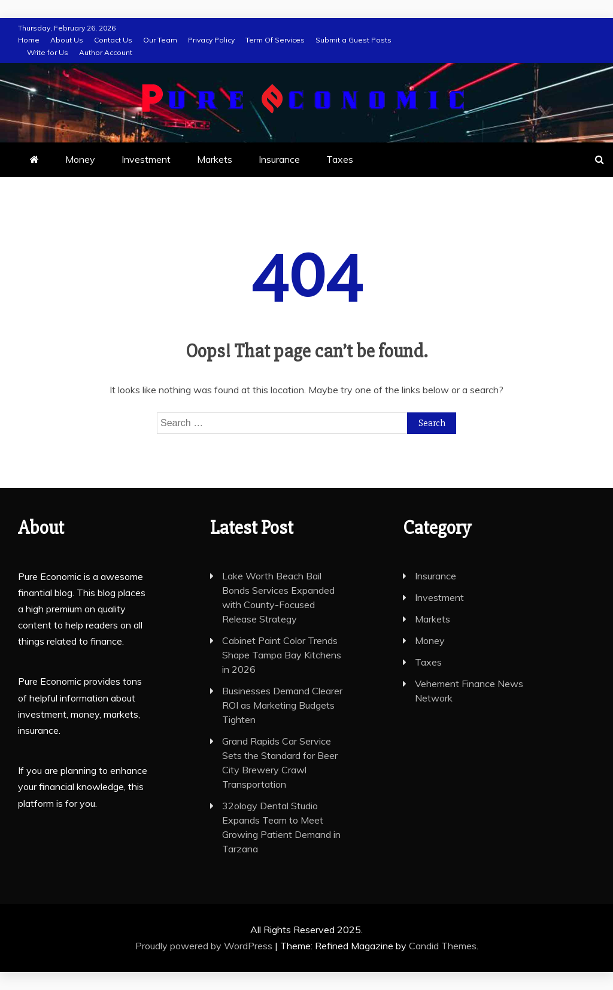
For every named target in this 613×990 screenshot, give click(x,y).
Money (80, 159)
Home (29, 39)
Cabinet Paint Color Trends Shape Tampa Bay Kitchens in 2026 (281, 654)
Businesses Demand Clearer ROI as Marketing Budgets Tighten (282, 705)
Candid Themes (443, 946)
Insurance (279, 159)
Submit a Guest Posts (353, 39)
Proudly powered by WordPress (205, 946)
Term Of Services (275, 39)
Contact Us (113, 39)
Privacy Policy (211, 39)
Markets (214, 159)
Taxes (339, 159)
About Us (66, 39)
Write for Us (47, 52)
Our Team (160, 39)
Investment (146, 159)
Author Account (105, 52)
